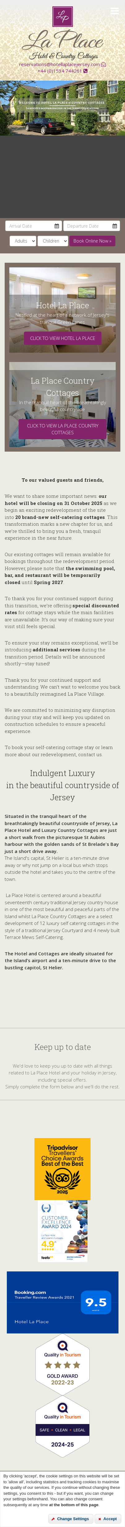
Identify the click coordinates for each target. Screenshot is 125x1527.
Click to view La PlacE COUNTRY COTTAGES (62, 429)
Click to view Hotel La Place (62, 338)
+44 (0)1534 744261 (62, 71)
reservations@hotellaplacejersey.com (62, 64)
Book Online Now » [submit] (92, 241)
